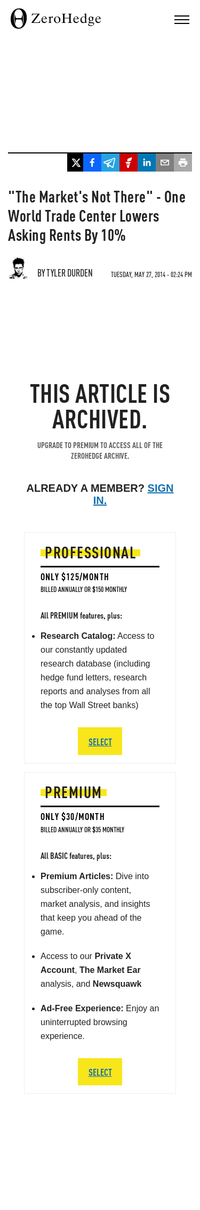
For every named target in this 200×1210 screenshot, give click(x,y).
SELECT (100, 1072)
